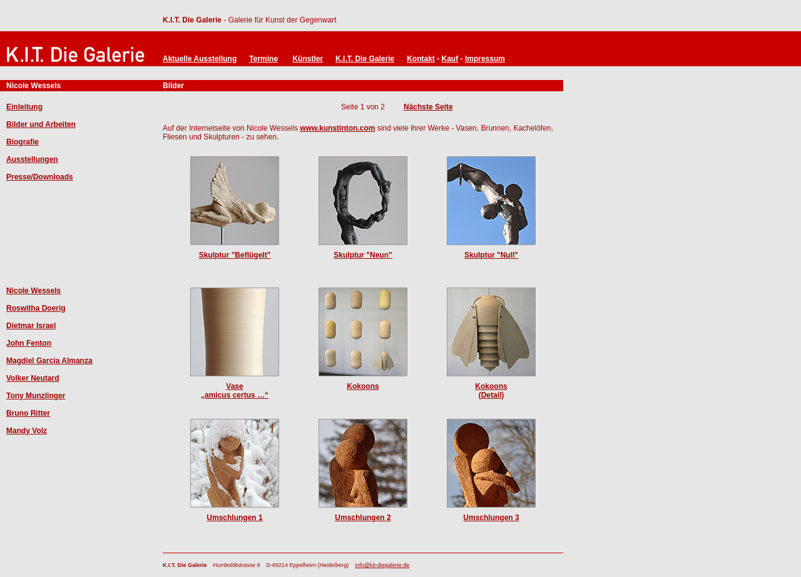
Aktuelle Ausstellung (200, 58)
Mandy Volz (26, 430)
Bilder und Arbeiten (41, 124)
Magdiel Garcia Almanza (49, 360)
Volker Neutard (32, 378)
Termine (263, 58)
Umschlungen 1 (234, 517)
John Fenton (28, 343)
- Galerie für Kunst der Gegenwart (279, 20)
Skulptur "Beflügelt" (235, 255)
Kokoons (363, 386)
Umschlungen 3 (491, 517)
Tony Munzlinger (35, 395)
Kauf (450, 58)
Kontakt (421, 58)
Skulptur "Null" (491, 255)
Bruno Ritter (28, 413)
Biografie (22, 142)
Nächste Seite (428, 107)
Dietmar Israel (31, 325)
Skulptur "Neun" (363, 255)
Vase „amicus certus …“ (234, 390)
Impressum (485, 58)
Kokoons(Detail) (491, 390)
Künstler (307, 58)
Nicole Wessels (33, 290)
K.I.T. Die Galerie (192, 20)
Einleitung (24, 107)
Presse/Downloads (39, 177)
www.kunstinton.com (337, 128)
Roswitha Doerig (36, 308)
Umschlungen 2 (362, 517)
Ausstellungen (32, 159)
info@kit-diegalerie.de (382, 565)
